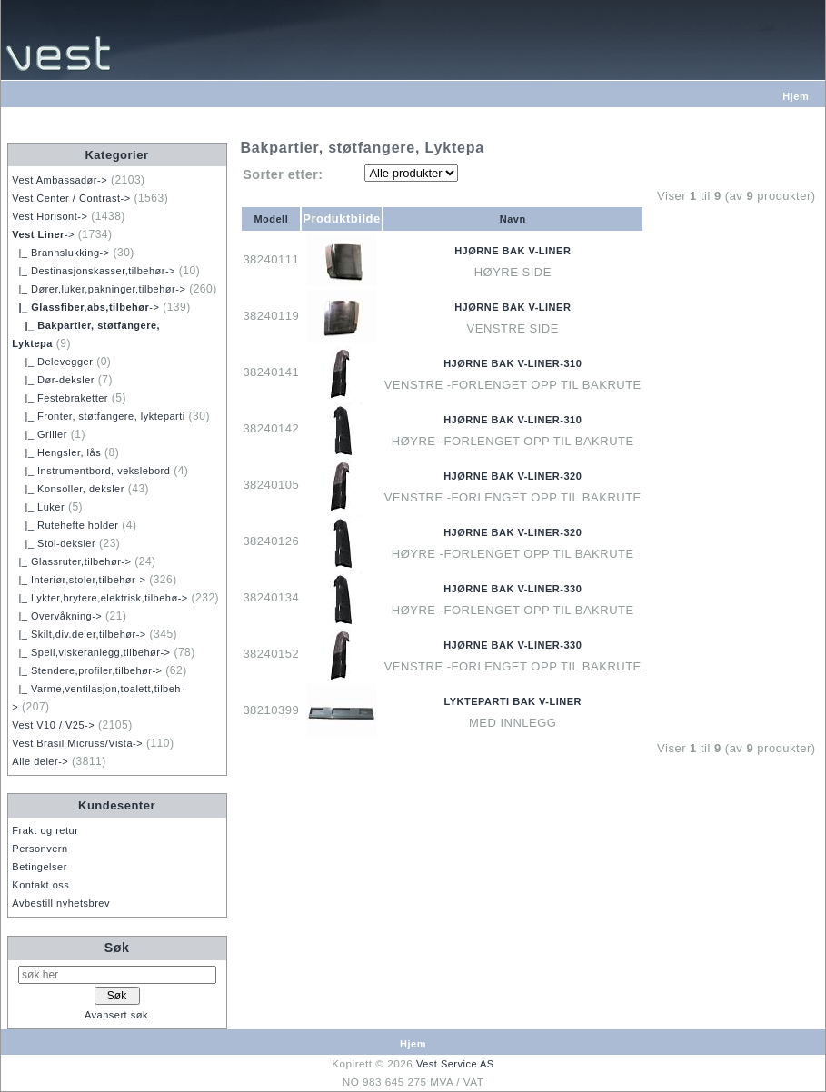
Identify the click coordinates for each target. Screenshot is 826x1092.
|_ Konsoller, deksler (68, 488)
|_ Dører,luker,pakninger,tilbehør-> (98, 288)
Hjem (795, 96)
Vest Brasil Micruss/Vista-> (77, 743)
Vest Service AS (455, 1063)
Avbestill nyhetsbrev (61, 903)
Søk (117, 947)
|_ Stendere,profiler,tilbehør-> (87, 670)
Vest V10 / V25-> (53, 725)
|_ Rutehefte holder (65, 525)
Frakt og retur (45, 830)
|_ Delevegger (52, 361)
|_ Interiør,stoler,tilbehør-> (78, 579)
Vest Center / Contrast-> (71, 198)
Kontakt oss (40, 884)
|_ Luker (38, 506)
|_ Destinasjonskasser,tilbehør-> (93, 270)
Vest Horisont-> (49, 216)
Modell (271, 218)
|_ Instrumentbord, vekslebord (91, 470)
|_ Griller (39, 434)
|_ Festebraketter (60, 397)
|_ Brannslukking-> (60, 252)
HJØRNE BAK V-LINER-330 (512, 588)
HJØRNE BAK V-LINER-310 (512, 363)
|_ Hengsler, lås (56, 452)
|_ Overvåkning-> (57, 616)
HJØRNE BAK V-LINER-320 (512, 476)
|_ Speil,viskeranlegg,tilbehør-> (91, 652)
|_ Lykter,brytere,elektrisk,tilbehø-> (99, 597)
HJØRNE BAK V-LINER (512, 250)
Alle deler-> (40, 761)
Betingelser (39, 866)
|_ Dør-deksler (53, 379)
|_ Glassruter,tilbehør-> (71, 561)
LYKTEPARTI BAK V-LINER (512, 701)
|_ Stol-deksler (53, 543)
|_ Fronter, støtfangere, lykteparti (98, 416)
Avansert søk (116, 1014)
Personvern (39, 848)
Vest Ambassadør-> (59, 179)
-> (43, 234)
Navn (513, 218)
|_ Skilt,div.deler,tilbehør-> (78, 634)
